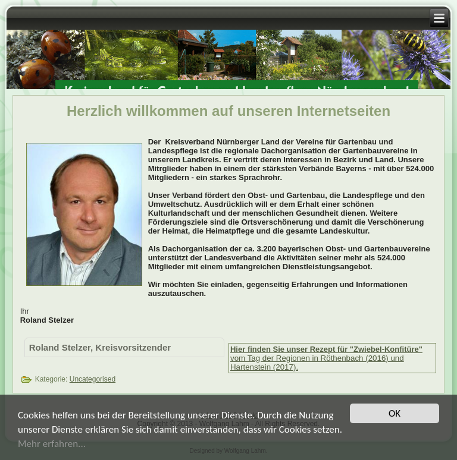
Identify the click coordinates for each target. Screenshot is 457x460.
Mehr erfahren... (52, 445)
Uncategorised (92, 379)
